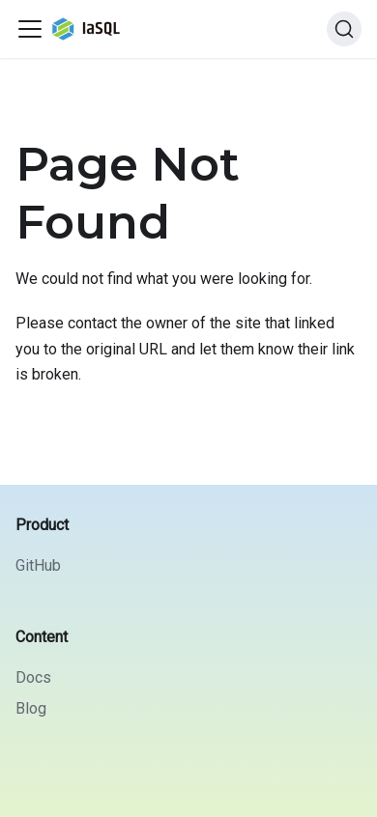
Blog (30, 708)
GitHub (38, 565)
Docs (33, 677)
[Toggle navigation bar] (29, 28)
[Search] (344, 29)
